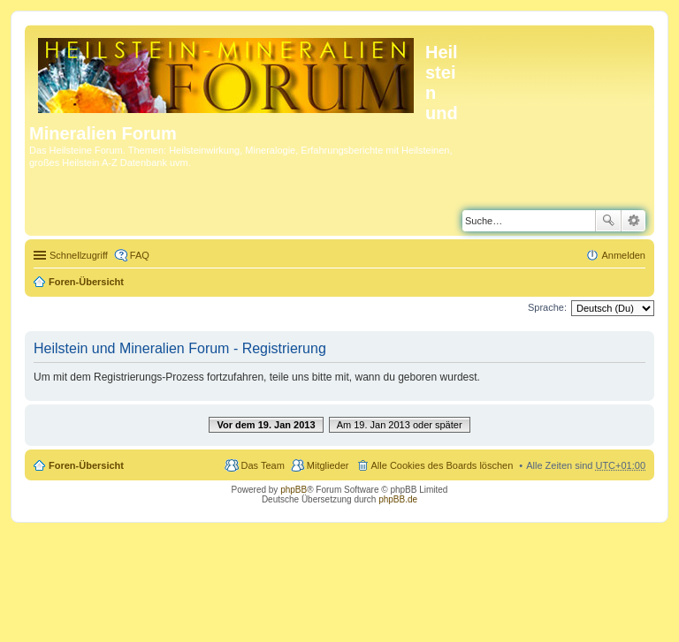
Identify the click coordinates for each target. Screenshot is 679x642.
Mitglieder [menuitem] (328, 465)
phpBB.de (397, 499)
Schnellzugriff (79, 255)
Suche (608, 220)
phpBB (293, 490)
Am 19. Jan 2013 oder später (399, 424)
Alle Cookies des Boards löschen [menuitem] (442, 465)
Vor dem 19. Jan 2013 (266, 424)
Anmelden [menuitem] (623, 255)
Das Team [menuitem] (262, 465)
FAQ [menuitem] (139, 255)
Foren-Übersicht (86, 281)
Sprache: (547, 307)
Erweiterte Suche (633, 220)
